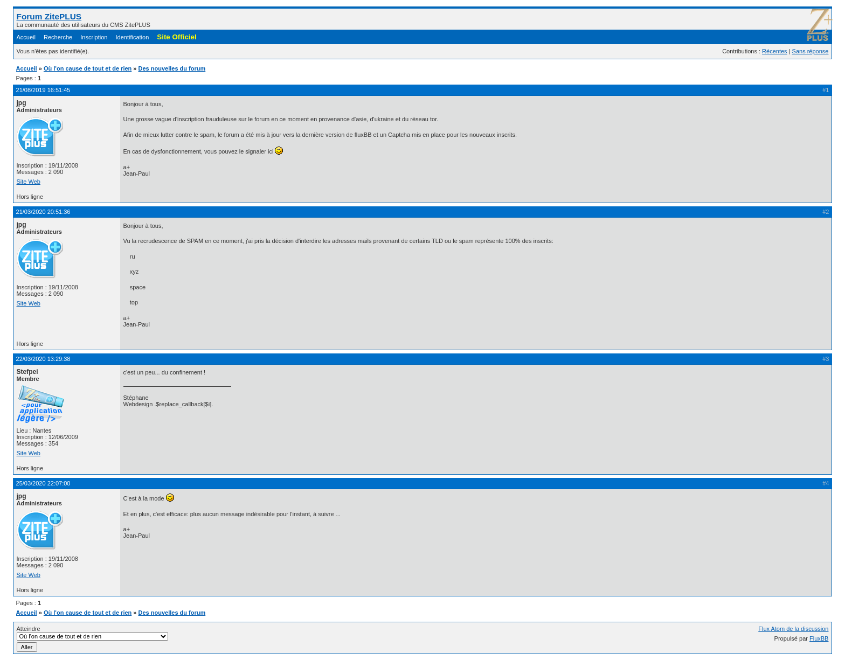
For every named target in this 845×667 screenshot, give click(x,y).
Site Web (28, 181)
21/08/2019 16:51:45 (43, 90)
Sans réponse (810, 51)
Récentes (774, 51)
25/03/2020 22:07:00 (43, 483)
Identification (132, 37)
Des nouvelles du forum (172, 68)
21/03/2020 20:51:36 (43, 212)
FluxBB (818, 638)
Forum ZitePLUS (49, 16)
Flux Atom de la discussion (793, 629)
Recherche (58, 37)
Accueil (26, 37)
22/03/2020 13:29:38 (43, 359)
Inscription (93, 37)
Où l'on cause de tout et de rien (87, 68)
